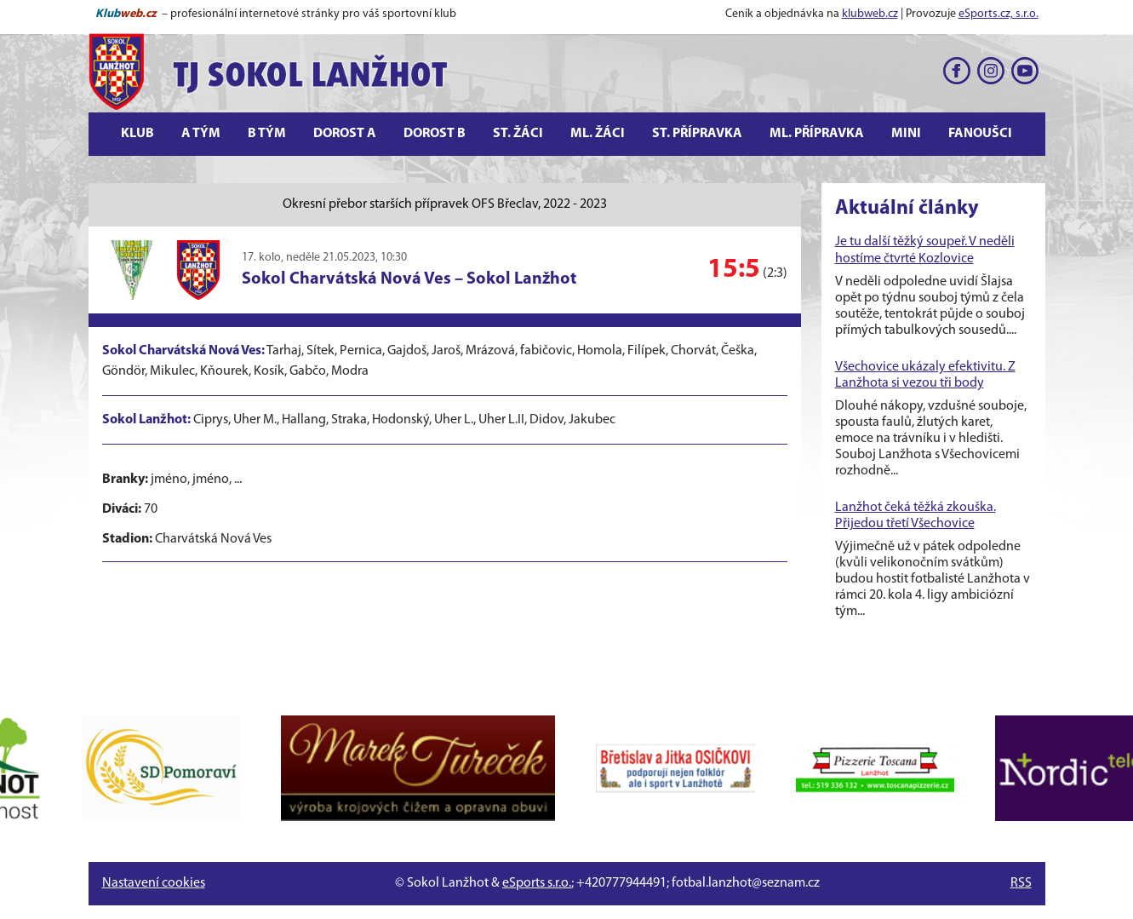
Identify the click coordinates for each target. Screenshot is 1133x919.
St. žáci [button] (518, 134)
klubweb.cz (870, 14)
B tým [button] (267, 134)
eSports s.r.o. (536, 883)
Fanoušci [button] (980, 134)
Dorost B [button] (434, 134)
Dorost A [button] (344, 134)
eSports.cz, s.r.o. (998, 14)
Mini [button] (906, 134)
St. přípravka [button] (697, 134)
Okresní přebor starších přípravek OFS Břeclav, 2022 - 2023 (445, 204)
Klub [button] (137, 134)
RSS (1021, 883)
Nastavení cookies (153, 883)
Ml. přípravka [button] (817, 134)
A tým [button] (200, 134)
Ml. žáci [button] (597, 134)
